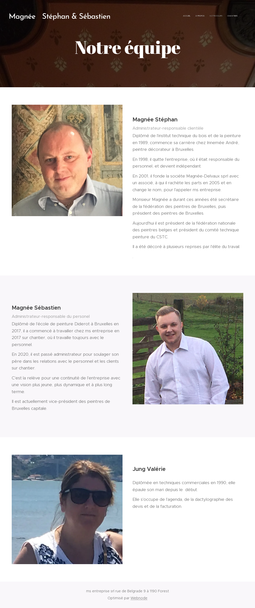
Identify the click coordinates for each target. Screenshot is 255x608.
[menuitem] (222, 16)
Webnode (138, 598)
